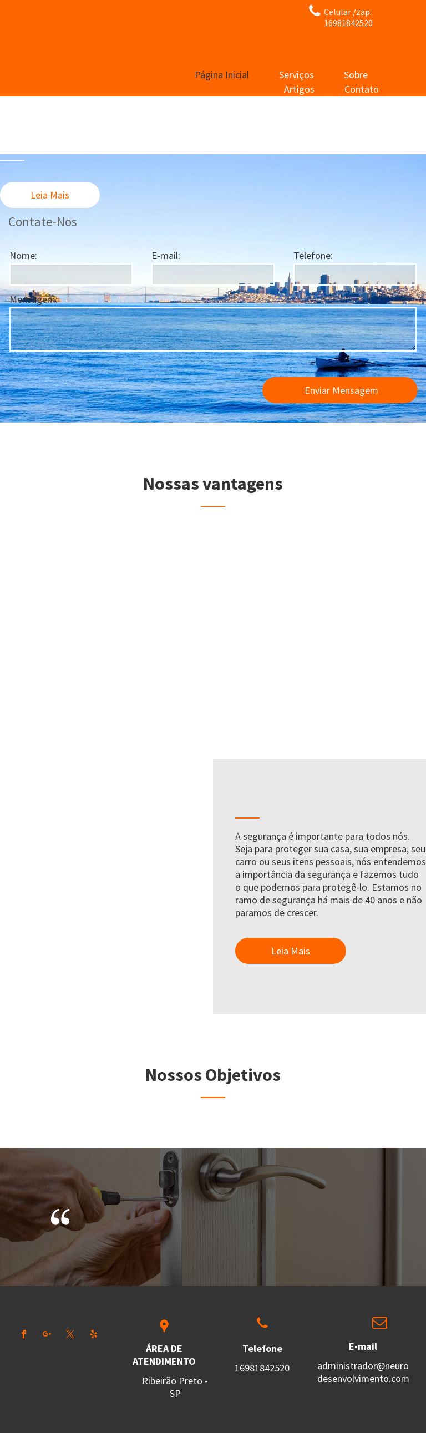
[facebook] (23, 1335)
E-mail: (165, 255)
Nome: (23, 255)
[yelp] (93, 1335)
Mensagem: (33, 299)
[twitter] (70, 1335)
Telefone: (313, 255)
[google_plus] (46, 1335)
